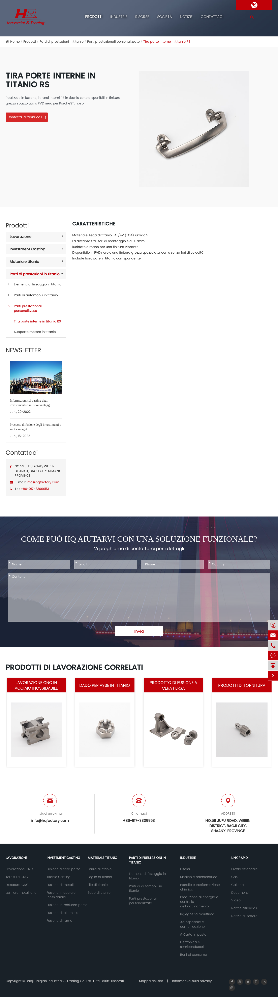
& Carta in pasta (193, 934)
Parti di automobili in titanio (36, 295)
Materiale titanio (24, 261)
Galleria (237, 885)
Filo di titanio (98, 885)
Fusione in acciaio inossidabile (61, 895)
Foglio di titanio (100, 877)
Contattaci (212, 16)
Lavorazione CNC (19, 869)
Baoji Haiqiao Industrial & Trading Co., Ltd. (59, 981)
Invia (139, 631)
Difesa (185, 869)
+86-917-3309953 (35, 489)
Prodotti (93, 16)
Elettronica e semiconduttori (192, 944)
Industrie (118, 16)
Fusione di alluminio (62, 913)
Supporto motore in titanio (35, 332)
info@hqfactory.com (43, 482)
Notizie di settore (244, 916)
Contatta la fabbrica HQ (26, 117)
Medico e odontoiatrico (198, 877)
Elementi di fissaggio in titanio (37, 284)
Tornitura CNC (17, 877)
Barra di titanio (100, 869)
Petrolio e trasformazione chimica (200, 887)
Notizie (186, 16)
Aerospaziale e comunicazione (192, 924)
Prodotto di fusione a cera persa (173, 685)
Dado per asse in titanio (104, 685)
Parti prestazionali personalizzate (113, 41)
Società (164, 16)
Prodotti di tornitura (241, 685)
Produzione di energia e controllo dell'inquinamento (199, 902)
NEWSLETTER (23, 350)
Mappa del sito (151, 981)
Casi (234, 877)
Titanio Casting (58, 877)
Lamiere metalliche (21, 892)
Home (15, 41)
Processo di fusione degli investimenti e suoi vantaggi (35, 427)
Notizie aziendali (244, 908)
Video (236, 900)
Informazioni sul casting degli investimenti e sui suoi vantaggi (30, 403)
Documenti (240, 892)
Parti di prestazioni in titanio (61, 41)
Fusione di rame (59, 920)
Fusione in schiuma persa (67, 905)
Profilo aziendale (244, 869)
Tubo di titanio (99, 892)
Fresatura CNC (17, 885)
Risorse (142, 16)
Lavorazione (20, 236)
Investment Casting (27, 249)
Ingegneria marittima (197, 914)
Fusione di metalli (60, 885)
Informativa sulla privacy (192, 981)
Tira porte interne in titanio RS (166, 41)
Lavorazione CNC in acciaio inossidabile (36, 685)
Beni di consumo (193, 954)
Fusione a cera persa (64, 869)
